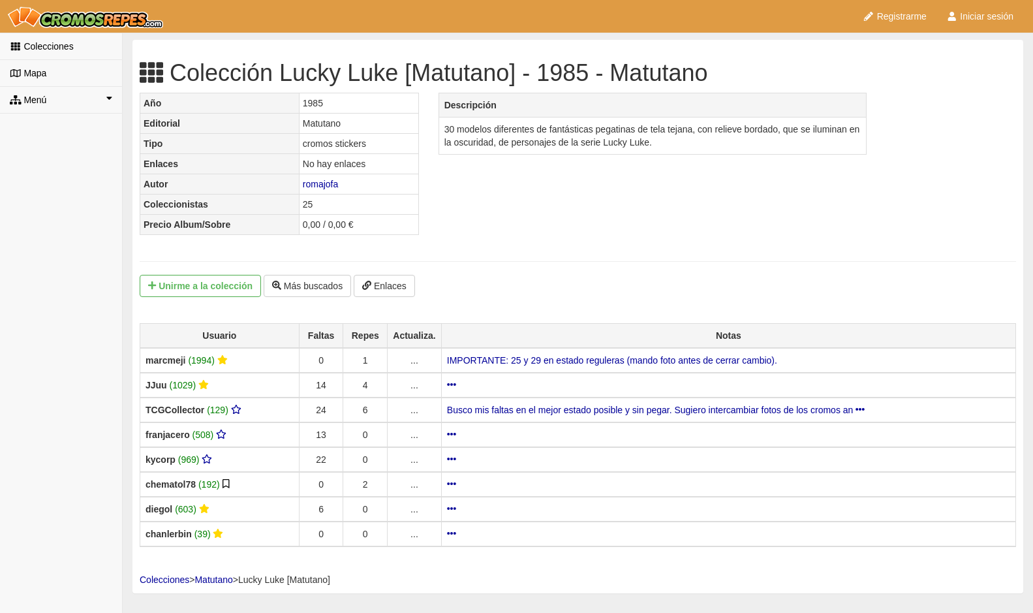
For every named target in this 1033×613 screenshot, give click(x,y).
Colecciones (42, 46)
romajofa (320, 184)
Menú (61, 99)
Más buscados (307, 286)
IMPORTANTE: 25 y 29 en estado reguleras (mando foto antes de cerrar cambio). (612, 360)
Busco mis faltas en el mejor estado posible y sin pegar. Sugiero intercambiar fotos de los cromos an (656, 410)
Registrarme (895, 16)
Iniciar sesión (979, 16)
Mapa (28, 73)
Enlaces (384, 286)
